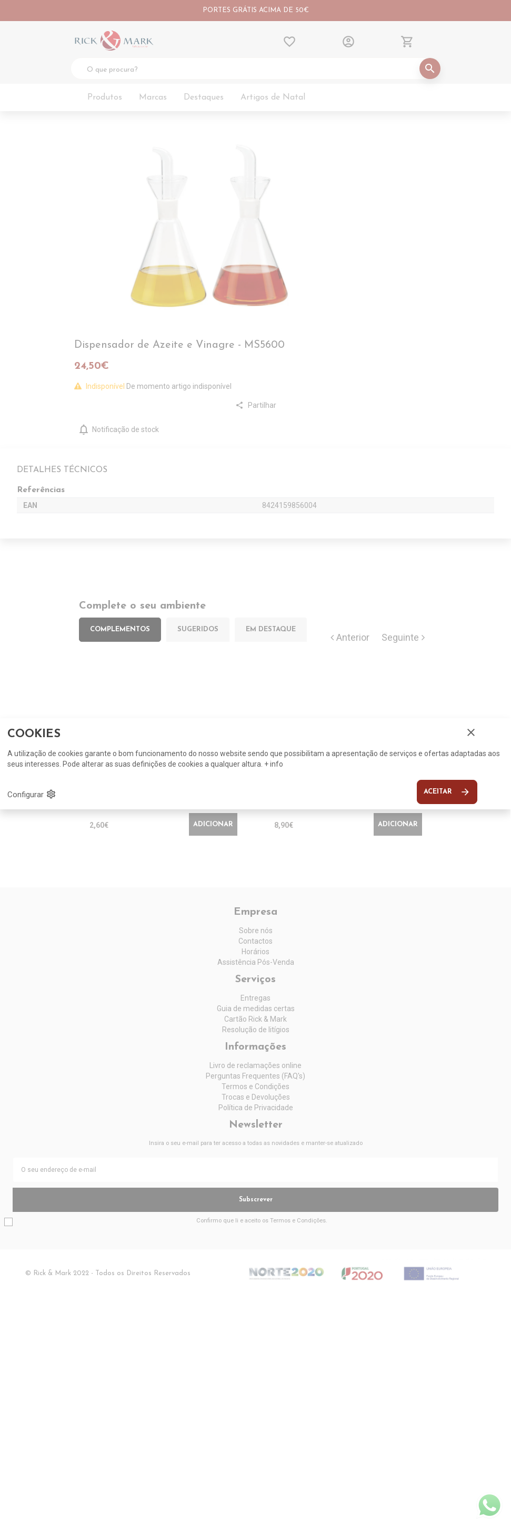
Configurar (31, 794)
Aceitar (447, 792)
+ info (273, 764)
